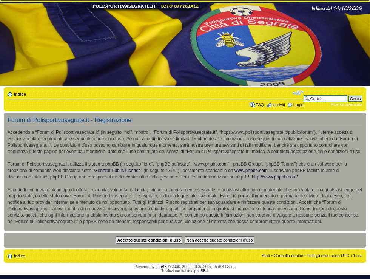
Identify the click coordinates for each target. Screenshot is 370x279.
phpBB (161, 267)
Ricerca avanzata (346, 104)
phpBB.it (201, 271)
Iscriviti (278, 104)
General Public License (117, 170)
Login (298, 104)
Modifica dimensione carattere (298, 92)
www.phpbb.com (251, 170)
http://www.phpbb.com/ (275, 177)
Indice (20, 94)
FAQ (260, 104)
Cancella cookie (288, 255)
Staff (266, 255)
